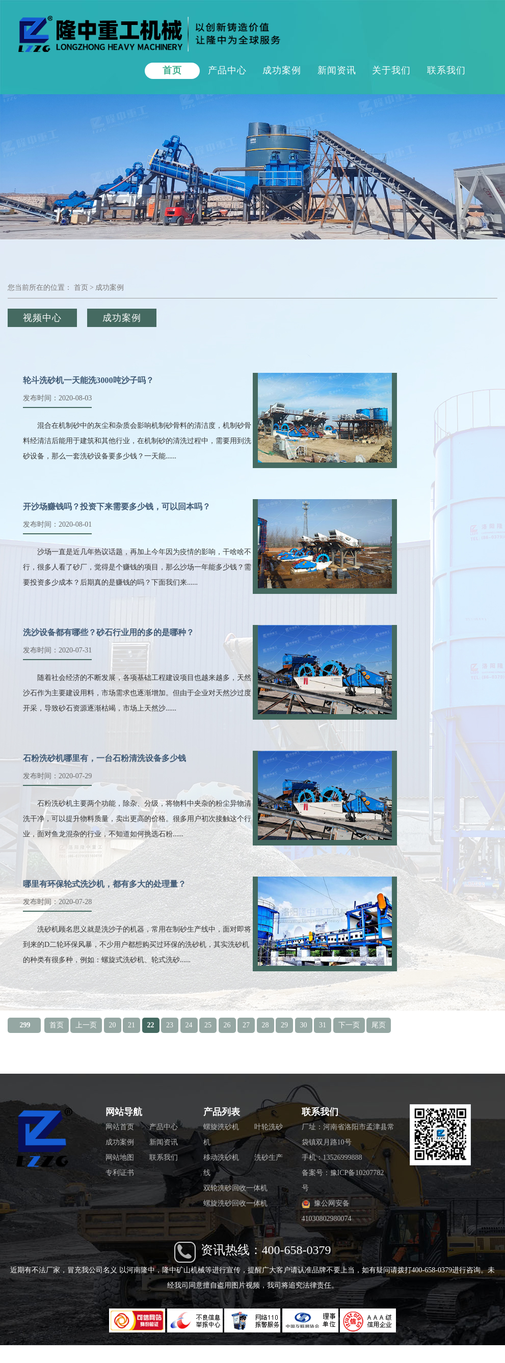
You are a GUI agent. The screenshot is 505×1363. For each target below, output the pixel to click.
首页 (172, 70)
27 (246, 1025)
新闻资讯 (336, 70)
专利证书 (119, 1173)
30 (303, 1025)
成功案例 (281, 70)
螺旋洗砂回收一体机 (235, 1203)
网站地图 (119, 1157)
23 (169, 1025)
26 (227, 1025)
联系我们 (446, 70)
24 (189, 1025)
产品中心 (227, 70)
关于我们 (391, 70)
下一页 (349, 1025)
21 (131, 1025)
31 (322, 1025)
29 (284, 1025)
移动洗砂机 (221, 1157)
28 (265, 1025)
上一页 (86, 1025)
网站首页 (119, 1127)
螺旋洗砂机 (221, 1127)
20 (112, 1025)
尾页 (378, 1025)
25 (207, 1025)
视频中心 (42, 318)
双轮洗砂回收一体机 (235, 1188)
